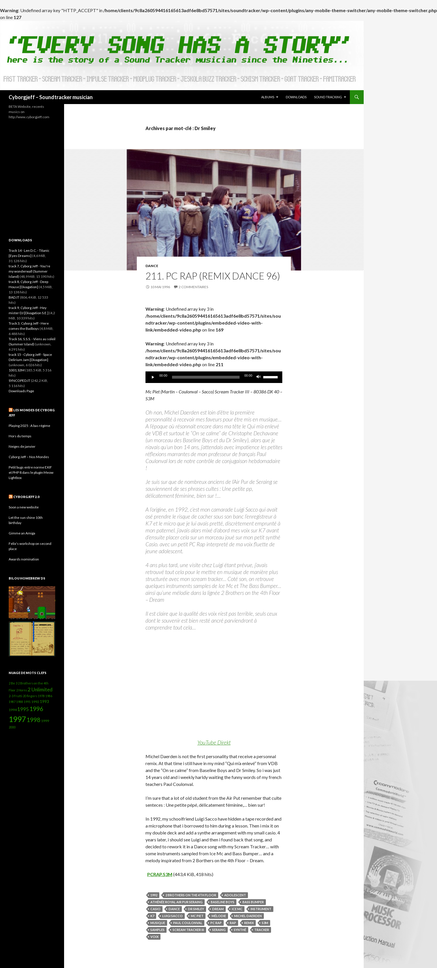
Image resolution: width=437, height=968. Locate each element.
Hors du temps (20, 436)
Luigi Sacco (172, 916)
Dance (151, 266)
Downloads (296, 97)
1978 (41, 696)
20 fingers (30, 696)
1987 (12, 702)
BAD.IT (14, 297)
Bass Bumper (253, 902)
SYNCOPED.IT (19, 380)
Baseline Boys (222, 902)
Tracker (261, 930)
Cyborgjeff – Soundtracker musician (51, 97)
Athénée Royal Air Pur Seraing (176, 902)
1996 (36, 708)
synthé (240, 930)
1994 (13, 710)
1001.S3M (17, 370)
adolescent (235, 895)
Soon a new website (24, 507)
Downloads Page (21, 391)
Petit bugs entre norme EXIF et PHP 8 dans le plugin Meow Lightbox (31, 472)
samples (157, 930)
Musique (157, 923)
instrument (261, 909)
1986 (48, 696)
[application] (213, 377)
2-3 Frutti (15, 696)
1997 (17, 719)
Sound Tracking (328, 97)
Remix (249, 923)
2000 (12, 727)
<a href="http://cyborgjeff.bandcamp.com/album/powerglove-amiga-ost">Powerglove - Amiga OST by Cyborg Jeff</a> (32, 174)
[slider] (206, 377)
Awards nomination (24, 559)
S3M (265, 923)
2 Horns (21, 690)
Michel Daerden (248, 916)
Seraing (219, 930)
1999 (45, 721)
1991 (27, 702)
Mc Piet (197, 916)
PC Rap (216, 923)
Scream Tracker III (188, 930)
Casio (155, 909)
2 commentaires (193, 287)
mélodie (219, 916)
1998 (33, 719)
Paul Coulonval (187, 923)
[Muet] (259, 377)
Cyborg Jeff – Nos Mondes (29, 457)
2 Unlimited (40, 689)
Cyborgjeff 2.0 (26, 497)
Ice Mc (237, 909)
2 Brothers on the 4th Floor (190, 895)
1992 (153, 895)
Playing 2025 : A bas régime (29, 425)
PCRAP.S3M (159, 874)
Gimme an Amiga (22, 533)
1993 (44, 701)
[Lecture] (153, 377)
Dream (218, 909)
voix (154, 937)
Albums (267, 97)
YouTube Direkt (214, 742)
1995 (23, 709)
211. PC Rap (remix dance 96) (212, 276)
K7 (152, 916)
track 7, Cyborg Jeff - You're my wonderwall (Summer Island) (29, 271)
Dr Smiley (196, 909)
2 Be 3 (13, 683)
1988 (19, 702)
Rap (233, 923)
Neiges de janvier (22, 446)
